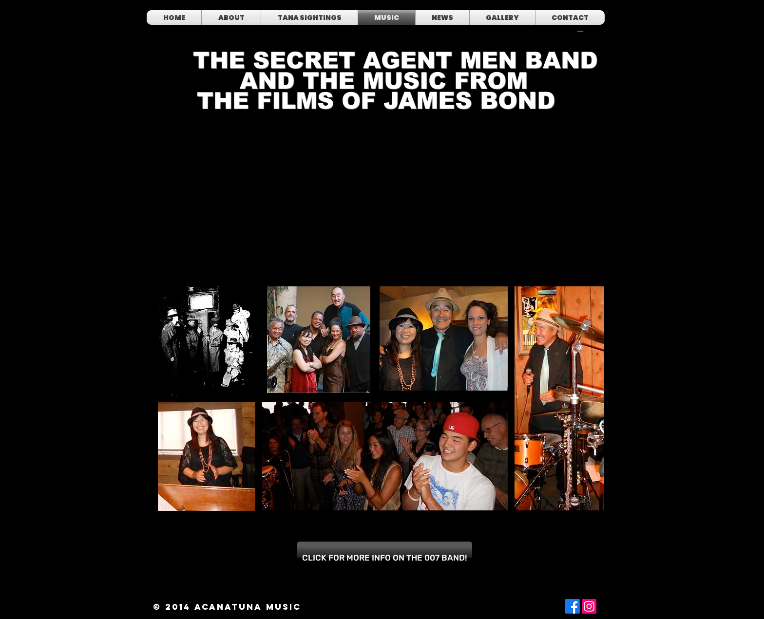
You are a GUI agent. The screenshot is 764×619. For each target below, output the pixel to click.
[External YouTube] (266, 212)
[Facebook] (572, 606)
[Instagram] (589, 606)
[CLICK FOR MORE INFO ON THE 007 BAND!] (384, 558)
